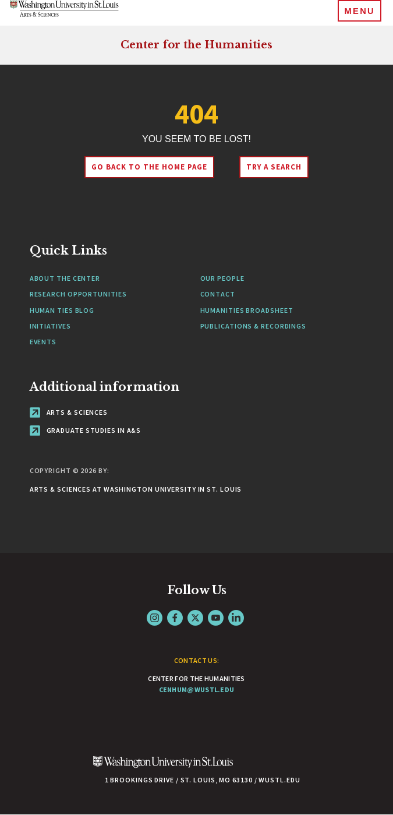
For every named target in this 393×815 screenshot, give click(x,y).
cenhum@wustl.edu (197, 689)
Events (43, 341)
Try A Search (274, 167)
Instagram (154, 618)
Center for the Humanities (196, 44)
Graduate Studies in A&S (85, 430)
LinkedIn (236, 618)
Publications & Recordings (253, 326)
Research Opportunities (78, 294)
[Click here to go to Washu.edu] (163, 768)
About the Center (65, 278)
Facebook (175, 618)
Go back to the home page (149, 167)
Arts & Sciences (69, 412)
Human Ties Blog (62, 310)
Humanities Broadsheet (246, 310)
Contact (217, 294)
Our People (222, 278)
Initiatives (50, 326)
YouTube (215, 618)
